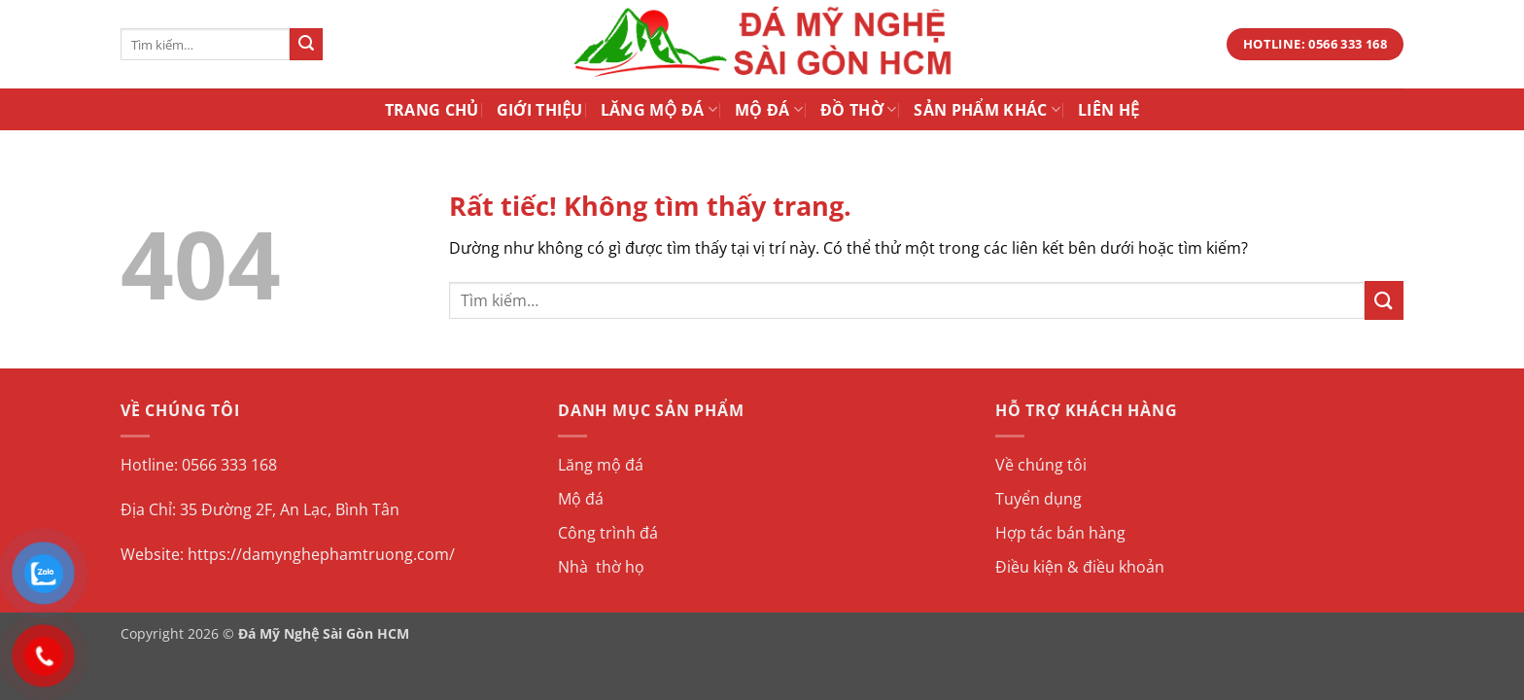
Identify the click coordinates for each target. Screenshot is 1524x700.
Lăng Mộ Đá (659, 110)
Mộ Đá (769, 110)
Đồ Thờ (858, 110)
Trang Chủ (432, 110)
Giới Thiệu (540, 110)
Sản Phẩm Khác (987, 110)
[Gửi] (306, 44)
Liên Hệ (1108, 110)
